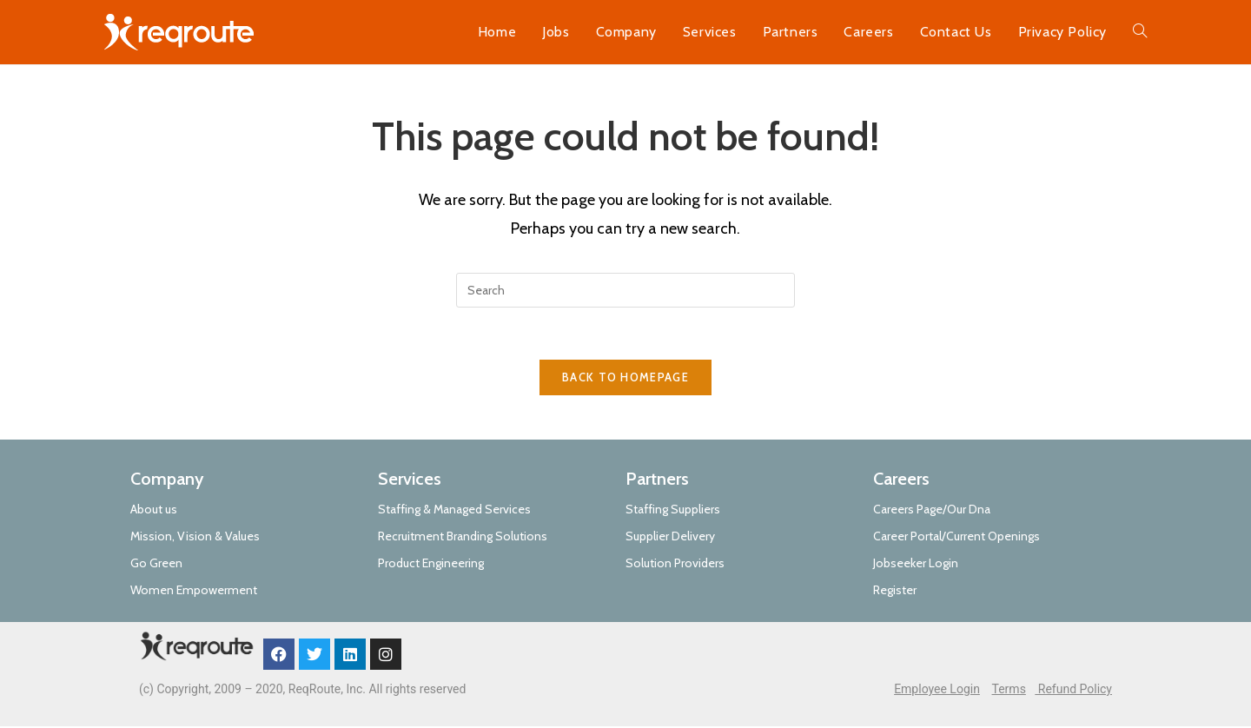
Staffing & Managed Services (454, 510)
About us (153, 510)
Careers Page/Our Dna (931, 510)
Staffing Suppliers (673, 510)
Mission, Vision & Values (195, 537)
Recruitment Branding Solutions (462, 537)
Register (895, 591)
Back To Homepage (625, 378)
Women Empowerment (193, 591)
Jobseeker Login (915, 564)
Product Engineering (431, 564)
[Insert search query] (625, 290)
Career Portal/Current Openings (956, 537)
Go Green (156, 564)
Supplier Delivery (670, 537)
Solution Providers (675, 564)
